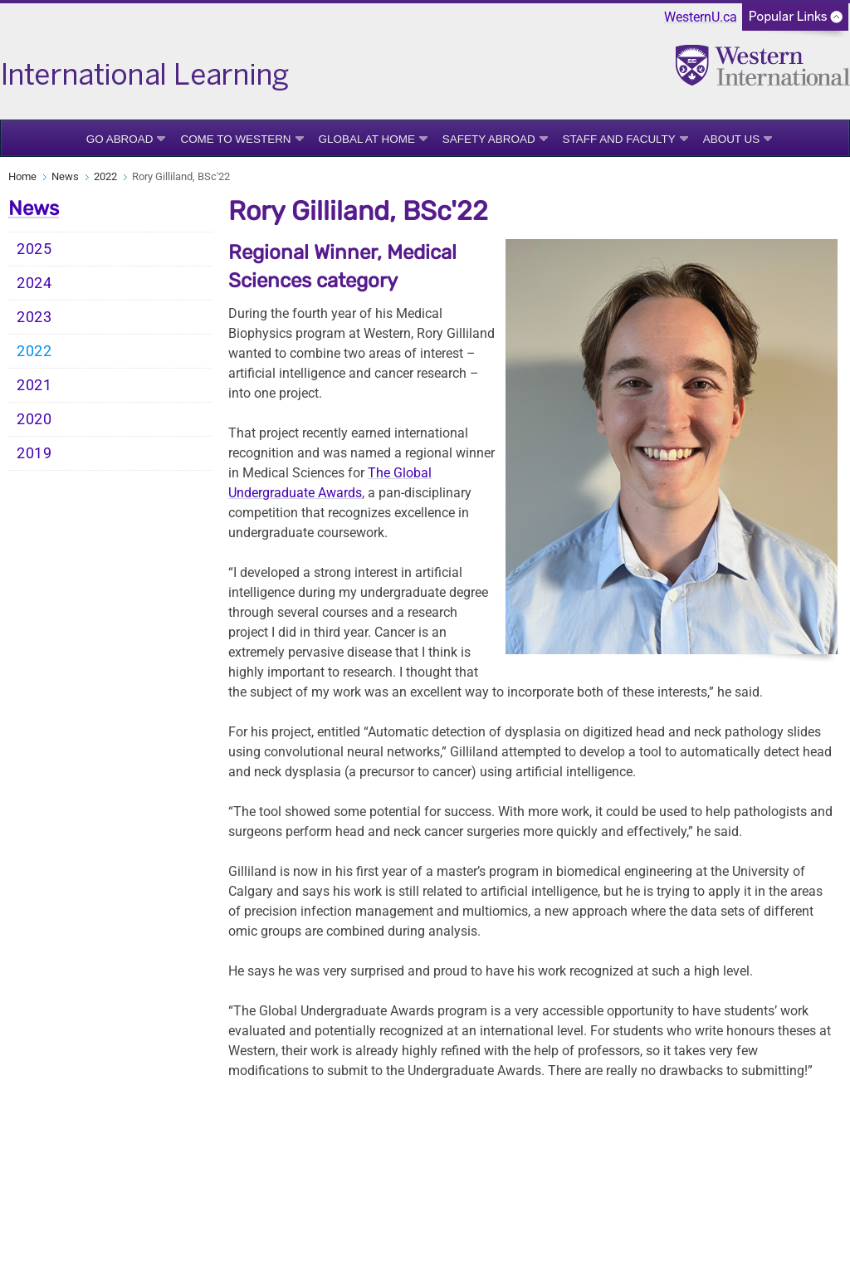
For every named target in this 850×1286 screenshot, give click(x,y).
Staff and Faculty (619, 139)
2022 (105, 176)
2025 (34, 249)
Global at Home (367, 139)
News (65, 176)
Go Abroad (120, 139)
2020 (34, 419)
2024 (34, 283)
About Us (731, 139)
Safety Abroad (488, 139)
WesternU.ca (700, 17)
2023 (34, 317)
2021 (34, 385)
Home (22, 176)
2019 (34, 453)
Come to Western (235, 139)
